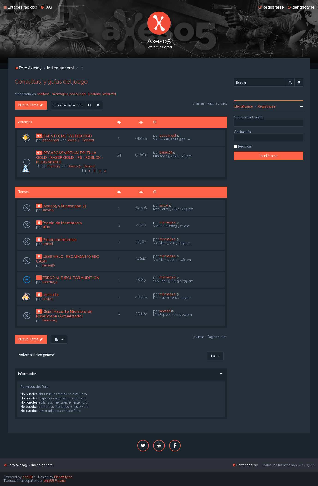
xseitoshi (43, 94)
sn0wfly (48, 210)
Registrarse (267, 106)
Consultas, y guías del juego (51, 81)
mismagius (60, 94)
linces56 (48, 265)
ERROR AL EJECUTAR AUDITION (70, 277)
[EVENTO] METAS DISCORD (67, 136)
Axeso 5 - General (80, 140)
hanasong (49, 320)
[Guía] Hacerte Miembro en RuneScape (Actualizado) (64, 313)
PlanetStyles (63, 477)
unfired (47, 244)
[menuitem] (46, 7)
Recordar (245, 146)
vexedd (165, 311)
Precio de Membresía (62, 222)
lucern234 (49, 282)
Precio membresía (59, 239)
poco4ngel (78, 94)
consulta (50, 294)
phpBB (28, 477)
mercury (54, 166)
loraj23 (47, 299)
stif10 (46, 227)
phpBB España (55, 481)
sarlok (163, 205)
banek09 (165, 152)
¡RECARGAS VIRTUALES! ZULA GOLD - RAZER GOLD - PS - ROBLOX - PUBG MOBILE (69, 157)
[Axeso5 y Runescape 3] (64, 206)
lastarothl (109, 94)
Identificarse (243, 106)
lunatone (94, 94)
